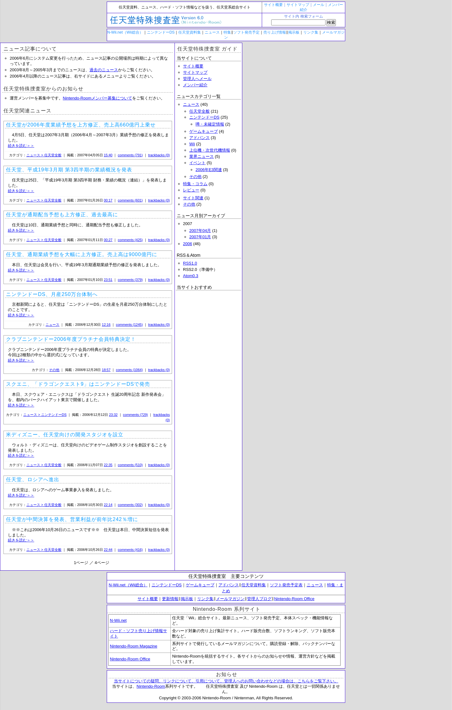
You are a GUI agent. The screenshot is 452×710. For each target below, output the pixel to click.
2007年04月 (200, 230)
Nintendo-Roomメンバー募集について (97, 98)
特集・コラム (195, 183)
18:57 (106, 370)
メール (318, 5)
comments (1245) (129, 324)
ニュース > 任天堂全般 (44, 155)
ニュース (212, 32)
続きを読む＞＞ (21, 145)
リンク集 (310, 32)
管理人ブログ (259, 598)
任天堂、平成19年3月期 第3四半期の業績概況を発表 (69, 169)
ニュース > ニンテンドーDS (45, 415)
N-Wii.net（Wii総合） (125, 32)
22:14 (108, 505)
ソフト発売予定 (246, 32)
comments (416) (130, 549)
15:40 (108, 155)
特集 (227, 32)
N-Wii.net (118, 620)
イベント (197, 162)
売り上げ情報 (274, 32)
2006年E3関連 (209, 169)
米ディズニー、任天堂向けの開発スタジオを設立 (64, 434)
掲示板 (293, 32)
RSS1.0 (190, 263)
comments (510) (130, 465)
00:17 (108, 200)
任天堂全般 (199, 111)
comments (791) (130, 155)
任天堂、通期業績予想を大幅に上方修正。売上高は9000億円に (81, 254)
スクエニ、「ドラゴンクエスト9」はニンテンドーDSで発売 (78, 384)
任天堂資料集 (189, 32)
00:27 (108, 240)
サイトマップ (298, 5)
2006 (187, 243)
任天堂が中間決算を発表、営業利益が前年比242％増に (72, 519)
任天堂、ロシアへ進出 (32, 479)
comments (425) (130, 240)
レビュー (191, 190)
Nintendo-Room (151, 686)
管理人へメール (197, 78)
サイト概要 (273, 5)
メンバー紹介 (195, 85)
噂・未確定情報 (210, 124)
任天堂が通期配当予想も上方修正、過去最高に (62, 214)
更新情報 (170, 598)
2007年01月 (200, 236)
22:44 (108, 549)
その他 (54, 370)
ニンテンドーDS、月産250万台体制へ (52, 294)
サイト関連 (193, 198)
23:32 (113, 415)
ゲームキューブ (203, 131)
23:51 (108, 280)
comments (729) (135, 415)
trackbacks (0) (159, 155)
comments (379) (130, 280)
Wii (192, 144)
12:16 (106, 324)
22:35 (108, 465)
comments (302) (130, 505)
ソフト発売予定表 (286, 585)
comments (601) (130, 200)
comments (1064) (129, 370)
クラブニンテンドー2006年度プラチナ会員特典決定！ (71, 339)
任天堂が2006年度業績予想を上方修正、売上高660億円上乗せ (81, 124)
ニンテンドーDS (161, 32)
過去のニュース (103, 69)
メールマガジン (230, 598)
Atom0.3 (190, 275)
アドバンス (199, 137)
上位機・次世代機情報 (209, 150)
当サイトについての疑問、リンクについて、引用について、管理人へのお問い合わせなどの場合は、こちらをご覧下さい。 (226, 681)
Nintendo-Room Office (294, 598)
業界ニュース (201, 156)
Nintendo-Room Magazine (133, 646)
